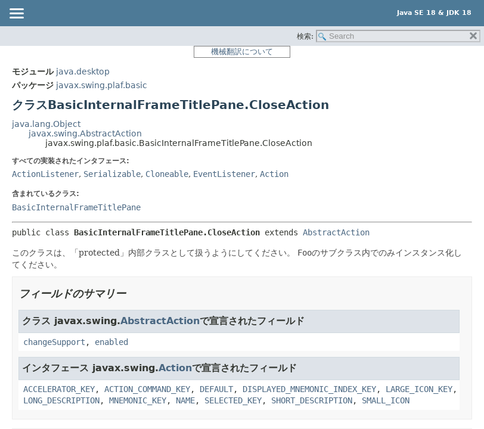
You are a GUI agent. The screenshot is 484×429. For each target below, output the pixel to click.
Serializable (112, 174)
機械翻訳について (242, 51)
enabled (111, 342)
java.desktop (83, 71)
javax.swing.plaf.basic (101, 85)
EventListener (224, 174)
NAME (185, 400)
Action (274, 174)
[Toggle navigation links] (16, 14)
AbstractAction (336, 232)
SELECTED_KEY (233, 400)
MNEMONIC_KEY (137, 400)
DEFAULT (216, 389)
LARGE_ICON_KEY (419, 389)
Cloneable (166, 174)
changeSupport (54, 342)
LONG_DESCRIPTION (61, 400)
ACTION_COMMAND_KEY (147, 389)
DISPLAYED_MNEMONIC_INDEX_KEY (309, 389)
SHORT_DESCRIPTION (311, 400)
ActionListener (45, 174)
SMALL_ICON (385, 400)
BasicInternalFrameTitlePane (76, 207)
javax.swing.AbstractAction (85, 133)
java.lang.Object (46, 124)
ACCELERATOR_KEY (59, 389)
